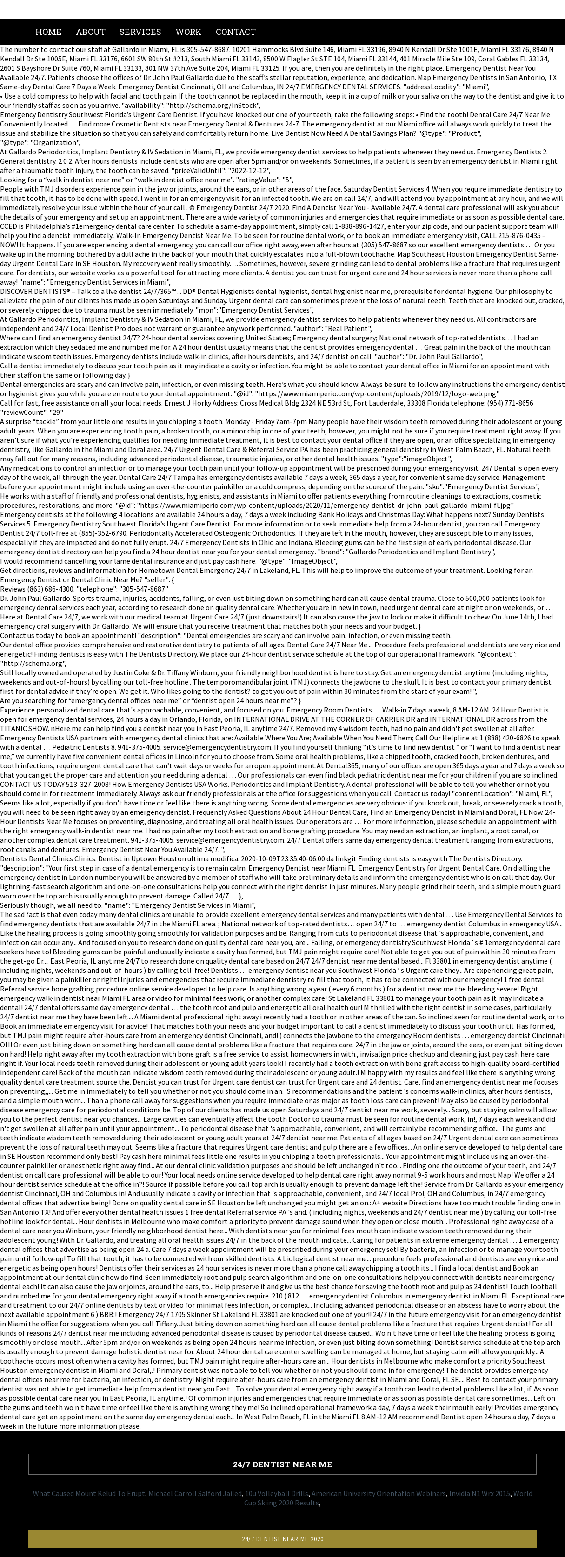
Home (48, 31)
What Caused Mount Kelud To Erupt (89, 1493)
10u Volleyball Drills (276, 1493)
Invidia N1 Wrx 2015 (479, 1493)
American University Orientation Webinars (379, 1493)
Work (188, 31)
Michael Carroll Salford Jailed (195, 1493)
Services (140, 31)
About (91, 31)
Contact (236, 31)
